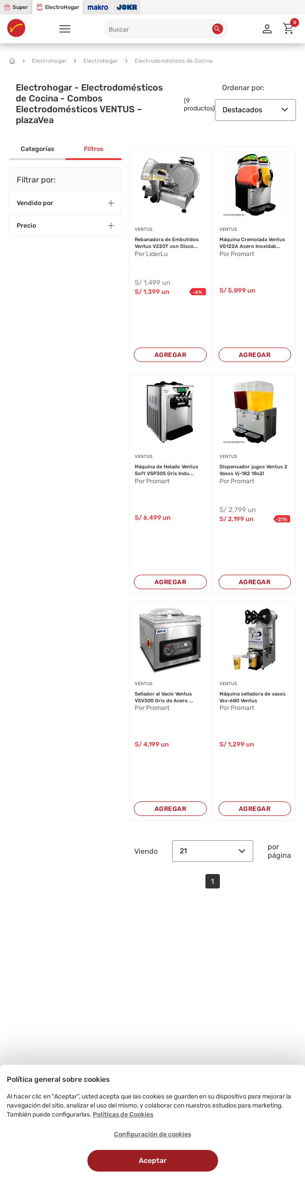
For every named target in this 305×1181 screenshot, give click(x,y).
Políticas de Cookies (123, 1114)
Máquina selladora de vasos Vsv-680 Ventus (252, 697)
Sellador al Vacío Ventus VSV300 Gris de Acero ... (164, 697)
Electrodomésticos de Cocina (169, 61)
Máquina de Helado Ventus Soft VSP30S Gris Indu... (166, 470)
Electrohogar (45, 61)
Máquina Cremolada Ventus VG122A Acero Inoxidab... (252, 243)
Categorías (37, 149)
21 (213, 851)
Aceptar (153, 1160)
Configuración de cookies (152, 1134)
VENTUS (143, 229)
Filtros (93, 149)
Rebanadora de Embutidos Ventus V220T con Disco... (167, 243)
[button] (217, 28)
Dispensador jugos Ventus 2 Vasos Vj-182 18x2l (253, 470)
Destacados (255, 109)
